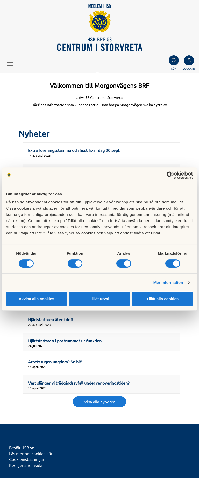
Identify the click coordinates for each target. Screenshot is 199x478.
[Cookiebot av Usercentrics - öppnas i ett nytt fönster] (170, 175)
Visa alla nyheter (99, 401)
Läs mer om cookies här (30, 453)
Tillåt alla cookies (162, 299)
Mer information (168, 282)
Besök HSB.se (21, 447)
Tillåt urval (99, 299)
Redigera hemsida (25, 465)
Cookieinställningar (26, 459)
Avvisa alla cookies (36, 299)
